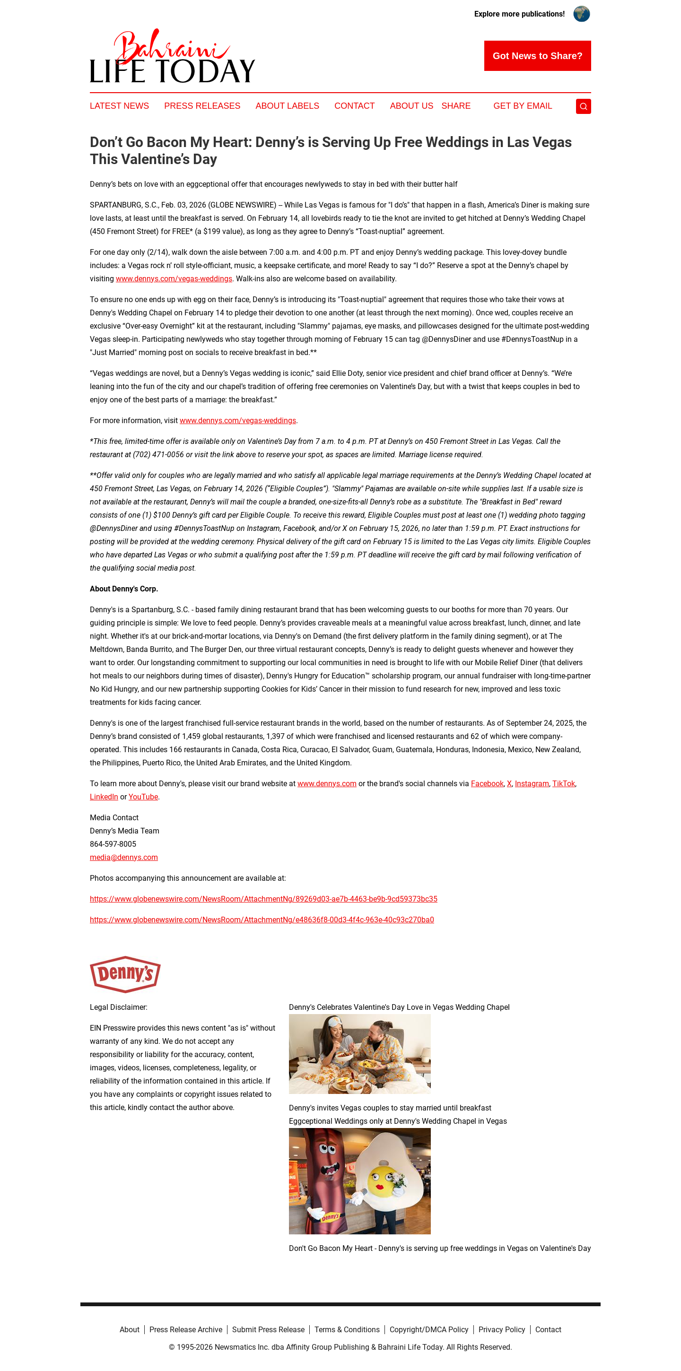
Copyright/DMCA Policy (429, 1329)
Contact (354, 106)
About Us (412, 106)
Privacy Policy (502, 1329)
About (130, 1329)
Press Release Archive (185, 1329)
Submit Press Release (268, 1329)
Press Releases (202, 106)
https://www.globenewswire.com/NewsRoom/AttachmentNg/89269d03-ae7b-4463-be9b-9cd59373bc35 (263, 898)
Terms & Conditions (347, 1329)
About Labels (287, 106)
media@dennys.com (124, 857)
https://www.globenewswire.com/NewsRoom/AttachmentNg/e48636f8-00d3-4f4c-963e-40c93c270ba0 (262, 919)
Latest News (119, 106)
